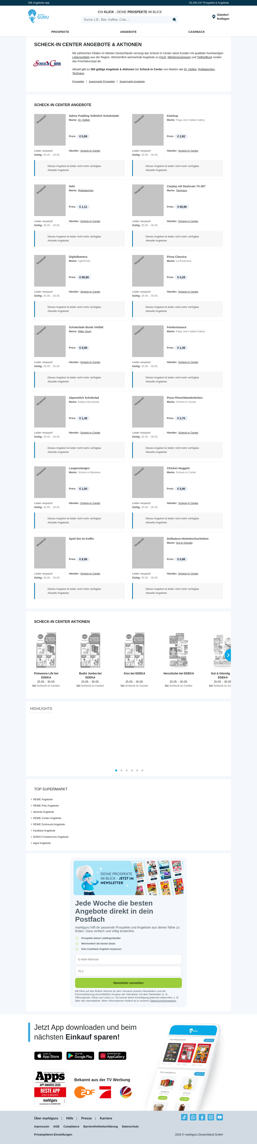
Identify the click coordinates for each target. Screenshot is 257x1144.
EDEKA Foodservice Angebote (50, 837)
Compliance (71, 1127)
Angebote (128, 31)
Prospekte (60, 31)
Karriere (106, 1119)
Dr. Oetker (190, 69)
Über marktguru (46, 1119)
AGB (56, 1127)
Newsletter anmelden (128, 984)
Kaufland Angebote (44, 831)
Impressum (41, 1127)
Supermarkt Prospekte (102, 81)
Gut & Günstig (184, 543)
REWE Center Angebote (47, 819)
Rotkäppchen (206, 69)
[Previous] (30, 743)
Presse (86, 1119)
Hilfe (69, 1119)
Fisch (162, 57)
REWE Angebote (43, 800)
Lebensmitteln (81, 57)
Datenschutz (130, 1127)
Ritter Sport (84, 331)
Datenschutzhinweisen (163, 1001)
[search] (130, 19)
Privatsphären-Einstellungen (53, 1135)
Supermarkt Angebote (132, 81)
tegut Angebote (42, 844)
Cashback (196, 31)
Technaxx (78, 73)
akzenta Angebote (43, 812)
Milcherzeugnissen (179, 57)
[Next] (226, 743)
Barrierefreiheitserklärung (100, 1127)
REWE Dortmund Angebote (49, 825)
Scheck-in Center (90, 150)
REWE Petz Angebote (46, 806)
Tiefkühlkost (204, 57)
